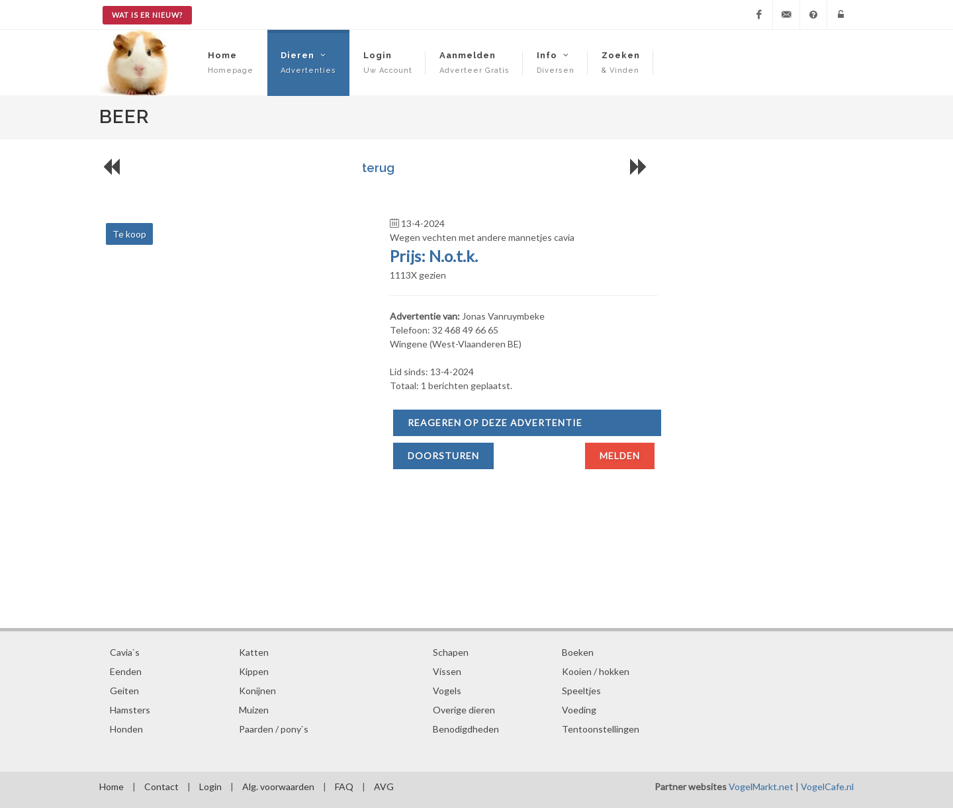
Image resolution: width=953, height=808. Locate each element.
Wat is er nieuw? (147, 15)
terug (378, 168)
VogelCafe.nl (827, 786)
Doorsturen (443, 455)
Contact (161, 786)
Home (111, 786)
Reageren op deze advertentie (495, 422)
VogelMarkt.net (761, 786)
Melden (620, 455)
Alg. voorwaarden (278, 786)
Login (210, 786)
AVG (384, 786)
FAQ (344, 786)
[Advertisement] (378, 525)
